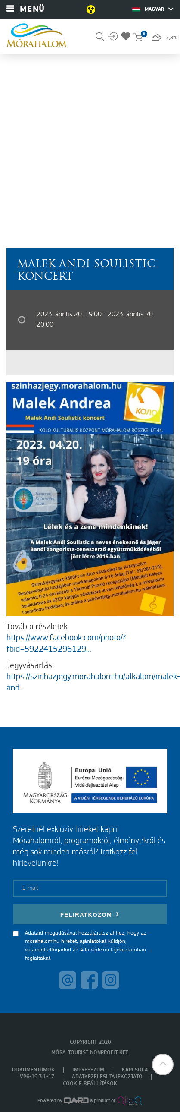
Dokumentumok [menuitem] (33, 1070)
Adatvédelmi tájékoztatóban (113, 950)
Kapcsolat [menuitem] (136, 1070)
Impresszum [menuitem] (88, 1070)
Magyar (153, 9)
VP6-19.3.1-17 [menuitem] (37, 1077)
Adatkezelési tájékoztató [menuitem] (107, 1077)
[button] (163, 1064)
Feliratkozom (90, 914)
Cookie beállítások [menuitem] (90, 1084)
